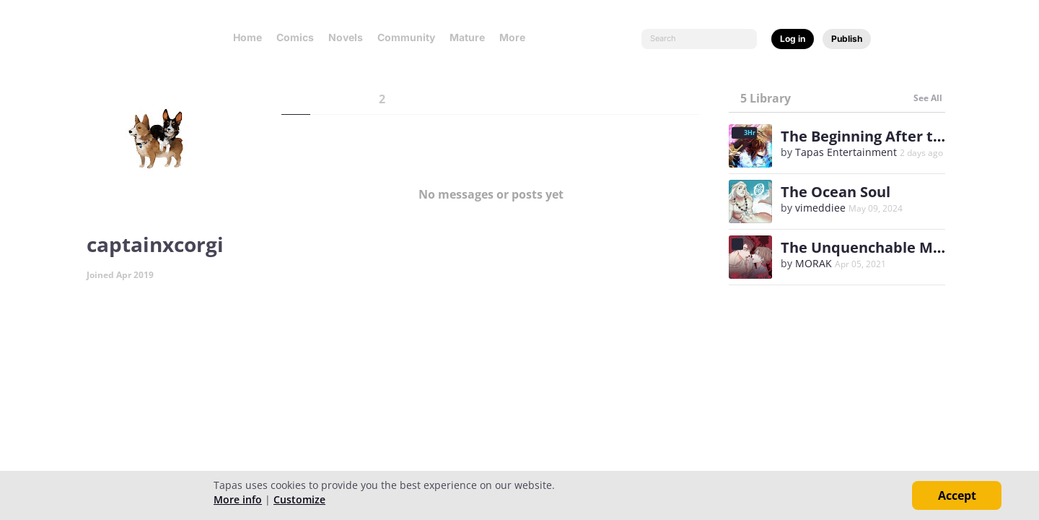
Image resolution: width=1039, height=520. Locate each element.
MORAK (813, 263)
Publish (846, 38)
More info (238, 499)
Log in (792, 38)
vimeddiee (820, 207)
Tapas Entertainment (846, 152)
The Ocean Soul (835, 192)
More (516, 37)
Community (406, 37)
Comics (295, 37)
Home (247, 37)
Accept (957, 495)
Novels (345, 37)
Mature (467, 37)
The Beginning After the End (881, 136)
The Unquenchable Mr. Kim (878, 247)
